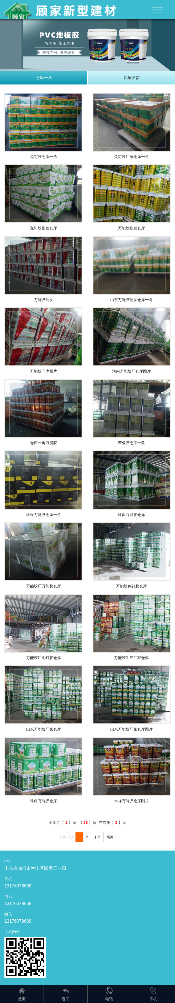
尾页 (110, 837)
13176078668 (17, 886)
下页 (97, 837)
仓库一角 (44, 77)
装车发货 (131, 77)
